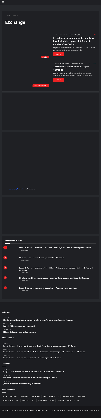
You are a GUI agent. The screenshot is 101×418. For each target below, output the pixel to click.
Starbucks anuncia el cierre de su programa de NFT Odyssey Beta (42, 258)
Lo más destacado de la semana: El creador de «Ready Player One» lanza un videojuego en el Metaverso (55, 248)
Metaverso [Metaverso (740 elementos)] (25, 400)
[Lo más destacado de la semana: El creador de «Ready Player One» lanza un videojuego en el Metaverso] (11, 251)
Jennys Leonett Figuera (62, 63)
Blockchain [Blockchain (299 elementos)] (13, 396)
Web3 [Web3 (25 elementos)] (69, 400)
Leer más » (58, 54)
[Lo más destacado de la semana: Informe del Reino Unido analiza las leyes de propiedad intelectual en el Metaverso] (11, 271)
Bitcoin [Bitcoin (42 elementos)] (5, 396)
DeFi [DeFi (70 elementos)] (44, 396)
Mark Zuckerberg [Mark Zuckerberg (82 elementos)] (8, 400)
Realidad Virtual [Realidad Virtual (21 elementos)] (42, 400)
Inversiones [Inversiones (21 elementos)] (81, 396)
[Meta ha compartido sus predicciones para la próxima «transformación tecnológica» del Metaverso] (11, 281)
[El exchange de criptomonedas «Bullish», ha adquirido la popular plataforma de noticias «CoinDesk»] (27, 46)
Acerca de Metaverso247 (65, 410)
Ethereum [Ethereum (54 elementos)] (52, 396)
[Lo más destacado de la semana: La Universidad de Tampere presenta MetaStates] (11, 291)
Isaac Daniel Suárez (61, 35)
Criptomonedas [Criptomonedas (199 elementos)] (24, 396)
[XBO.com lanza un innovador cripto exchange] (27, 75)
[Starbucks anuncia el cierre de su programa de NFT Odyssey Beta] (11, 261)
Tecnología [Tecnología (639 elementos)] (60, 400)
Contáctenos (94, 410)
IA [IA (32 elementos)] (58, 396)
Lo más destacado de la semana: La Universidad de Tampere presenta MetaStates (48, 288)
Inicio (7, 16)
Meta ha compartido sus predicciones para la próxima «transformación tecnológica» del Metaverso (54, 278)
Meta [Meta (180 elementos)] (17, 400)
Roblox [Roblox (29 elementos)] (52, 400)
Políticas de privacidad (81, 410)
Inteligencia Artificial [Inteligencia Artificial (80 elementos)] (69, 396)
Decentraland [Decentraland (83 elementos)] (36, 396)
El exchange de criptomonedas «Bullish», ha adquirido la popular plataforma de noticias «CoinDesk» (73, 41)
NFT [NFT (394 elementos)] (33, 400)
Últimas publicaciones (13, 240)
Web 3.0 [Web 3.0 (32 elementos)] (76, 400)
